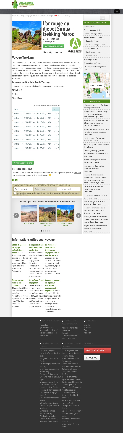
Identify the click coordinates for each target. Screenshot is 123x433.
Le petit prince (29, 223)
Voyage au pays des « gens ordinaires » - (96, 145)
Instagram (87, 332)
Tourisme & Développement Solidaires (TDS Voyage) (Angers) (50, 392)
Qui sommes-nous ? (47, 327)
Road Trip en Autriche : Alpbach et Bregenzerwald (71, 378)
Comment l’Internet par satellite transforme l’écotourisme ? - (94, 168)
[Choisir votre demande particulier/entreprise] (109, 350)
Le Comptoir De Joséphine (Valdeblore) (49, 370)
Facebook (87, 327)
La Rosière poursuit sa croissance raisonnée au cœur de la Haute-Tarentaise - (94, 210)
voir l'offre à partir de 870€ (95, 68)
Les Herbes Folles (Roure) (49, 421)
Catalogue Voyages (25, 15)
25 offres (93, 34)
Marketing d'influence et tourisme (71, 420)
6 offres (91, 59)
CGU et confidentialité (70, 335)
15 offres (91, 41)
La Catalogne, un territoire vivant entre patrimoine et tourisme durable (72, 353)
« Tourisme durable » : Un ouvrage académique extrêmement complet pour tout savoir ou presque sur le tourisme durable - (95, 179)
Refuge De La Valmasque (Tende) (49, 359)
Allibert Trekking (40, 15)
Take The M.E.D (67, 403)
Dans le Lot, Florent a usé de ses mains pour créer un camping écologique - (96, 132)
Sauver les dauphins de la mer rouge (71, 396)
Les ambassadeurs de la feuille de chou (48, 334)
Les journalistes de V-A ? (49, 330)
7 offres (92, 52)
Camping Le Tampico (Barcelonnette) (47, 412)
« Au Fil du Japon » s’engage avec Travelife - (94, 139)
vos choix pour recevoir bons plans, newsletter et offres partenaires (46, 193)
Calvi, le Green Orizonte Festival (70, 425)
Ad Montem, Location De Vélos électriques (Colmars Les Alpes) (50, 405)
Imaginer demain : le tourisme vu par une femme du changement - (95, 228)
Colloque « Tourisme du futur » (70, 406)
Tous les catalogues (47, 350)
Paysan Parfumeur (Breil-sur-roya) (50, 354)
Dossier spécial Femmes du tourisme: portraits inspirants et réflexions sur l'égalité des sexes (72, 386)
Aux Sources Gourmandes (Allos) (49, 399)
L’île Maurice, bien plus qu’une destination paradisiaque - (93, 189)
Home (14, 15)
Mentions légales (68, 338)
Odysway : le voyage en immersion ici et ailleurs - (96, 160)
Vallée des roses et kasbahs (47, 224)
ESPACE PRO (91, 357)
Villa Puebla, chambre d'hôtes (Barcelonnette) (49, 417)
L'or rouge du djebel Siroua (65, 224)
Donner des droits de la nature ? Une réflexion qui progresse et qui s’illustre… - (96, 123)
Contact (65, 333)
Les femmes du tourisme (71, 400)
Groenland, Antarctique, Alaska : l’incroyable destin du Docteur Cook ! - (96, 153)
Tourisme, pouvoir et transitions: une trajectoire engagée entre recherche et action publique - (96, 219)
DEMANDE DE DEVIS (95, 350)
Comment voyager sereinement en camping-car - (95, 202)
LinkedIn (87, 325)
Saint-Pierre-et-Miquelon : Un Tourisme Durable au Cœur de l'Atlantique (71, 369)
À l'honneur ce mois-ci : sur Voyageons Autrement (96, 106)
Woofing (65, 374)
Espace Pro (44, 325)
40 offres (90, 26)
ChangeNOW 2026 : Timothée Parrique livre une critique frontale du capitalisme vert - (96, 114)
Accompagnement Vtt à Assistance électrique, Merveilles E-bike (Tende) (49, 384)
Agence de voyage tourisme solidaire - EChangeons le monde (72, 413)
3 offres (92, 63)
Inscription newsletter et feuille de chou (71, 329)
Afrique (51, 15)
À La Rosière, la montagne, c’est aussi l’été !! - (95, 196)
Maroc (60, 15)
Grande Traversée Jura (70, 363)
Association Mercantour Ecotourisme (71, 359)
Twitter (86, 330)
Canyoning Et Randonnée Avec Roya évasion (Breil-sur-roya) (50, 377)
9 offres (91, 48)
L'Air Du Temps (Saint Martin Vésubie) (50, 365)
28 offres (93, 30)
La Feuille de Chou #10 (70, 392)
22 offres (93, 37)
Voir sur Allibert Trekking (54, 46)
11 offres (94, 45)
